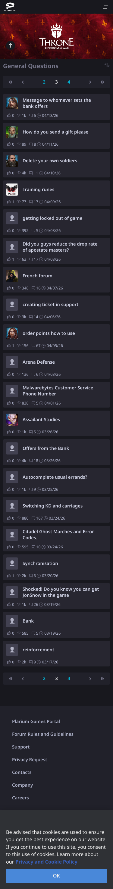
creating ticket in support (50, 305)
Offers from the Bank (46, 448)
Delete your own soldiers (50, 161)
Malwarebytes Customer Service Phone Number (58, 391)
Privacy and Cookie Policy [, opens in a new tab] (46, 861)
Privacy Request (29, 760)
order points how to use (49, 333)
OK (56, 875)
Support (21, 747)
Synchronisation (40, 563)
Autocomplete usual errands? (55, 477)
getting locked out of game (52, 218)
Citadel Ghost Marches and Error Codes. (58, 535)
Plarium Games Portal (36, 722)
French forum (37, 276)
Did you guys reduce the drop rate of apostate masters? (60, 247)
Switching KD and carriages (53, 506)
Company (22, 785)
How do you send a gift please (55, 132)
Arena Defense (39, 362)
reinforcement (38, 650)
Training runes (39, 190)
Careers (20, 798)
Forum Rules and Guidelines (43, 734)
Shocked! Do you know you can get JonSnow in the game (61, 592)
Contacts (21, 772)
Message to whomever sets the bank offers (57, 103)
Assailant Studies (41, 420)
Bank (28, 621)
